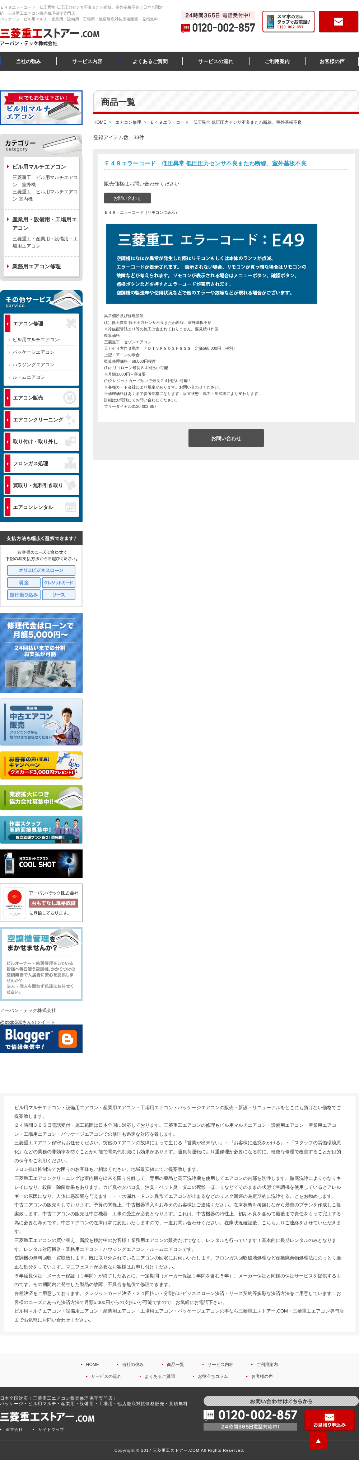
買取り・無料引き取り (44, 485)
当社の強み (28, 61)
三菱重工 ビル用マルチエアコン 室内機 (45, 195)
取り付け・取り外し (44, 441)
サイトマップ (51, 1429)
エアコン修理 (44, 323)
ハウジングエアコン (34, 364)
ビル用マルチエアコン (36, 339)
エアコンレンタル (44, 507)
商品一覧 (175, 1364)
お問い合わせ (144, 184)
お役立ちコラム (213, 1376)
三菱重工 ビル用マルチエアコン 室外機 (45, 181)
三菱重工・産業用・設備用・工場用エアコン (45, 242)
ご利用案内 (277, 61)
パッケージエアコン (34, 352)
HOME (92, 1364)
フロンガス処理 (44, 463)
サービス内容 (87, 61)
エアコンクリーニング (44, 419)
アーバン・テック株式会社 (28, 1010)
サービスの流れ (215, 61)
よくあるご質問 (150, 61)
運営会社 (14, 1429)
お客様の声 (332, 61)
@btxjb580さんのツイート (27, 1022)
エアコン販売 (44, 397)
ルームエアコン (29, 377)
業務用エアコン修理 (36, 266)
